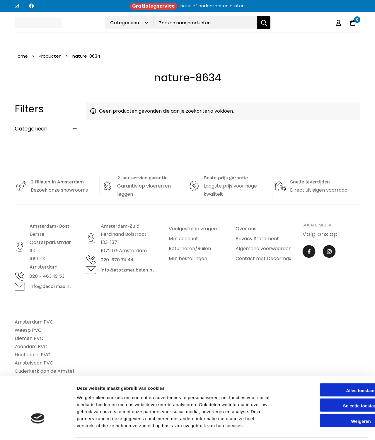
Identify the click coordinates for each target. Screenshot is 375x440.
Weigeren (326, 400)
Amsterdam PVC (34, 322)
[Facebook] (309, 251)
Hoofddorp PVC (32, 354)
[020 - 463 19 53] (20, 276)
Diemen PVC (29, 338)
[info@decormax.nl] (20, 286)
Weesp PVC (28, 330)
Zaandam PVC (31, 346)
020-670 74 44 (117, 259)
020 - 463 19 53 (46, 276)
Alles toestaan (326, 369)
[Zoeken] (263, 22)
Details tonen (316, 428)
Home (21, 56)
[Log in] (338, 23)
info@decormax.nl (50, 286)
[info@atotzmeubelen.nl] (91, 270)
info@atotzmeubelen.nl (127, 270)
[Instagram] (329, 251)
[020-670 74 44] (91, 260)
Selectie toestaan (326, 385)
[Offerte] (352, 23)
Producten (50, 56)
